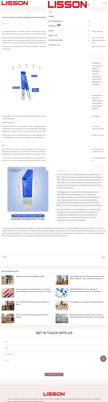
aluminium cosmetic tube (74, 126)
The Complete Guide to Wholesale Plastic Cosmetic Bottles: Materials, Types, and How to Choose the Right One (87, 278)
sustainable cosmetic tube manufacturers (65, 31)
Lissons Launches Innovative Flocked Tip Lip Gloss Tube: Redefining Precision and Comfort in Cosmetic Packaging (33, 291)
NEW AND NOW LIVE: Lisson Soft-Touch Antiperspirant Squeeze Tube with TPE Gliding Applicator (85, 291)
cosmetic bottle (91, 129)
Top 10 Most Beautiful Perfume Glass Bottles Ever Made (32, 304)
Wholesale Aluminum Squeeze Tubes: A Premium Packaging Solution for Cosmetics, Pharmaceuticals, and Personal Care (87, 316)
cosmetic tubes (88, 160)
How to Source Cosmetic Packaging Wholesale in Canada (32, 316)
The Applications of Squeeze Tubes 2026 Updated (86, 302)
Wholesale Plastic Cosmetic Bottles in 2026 (30, 277)
